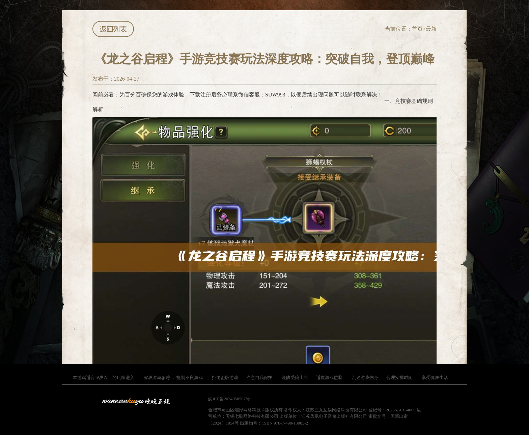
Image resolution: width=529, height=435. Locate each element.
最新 (431, 29)
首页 (417, 29)
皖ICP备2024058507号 (229, 398)
